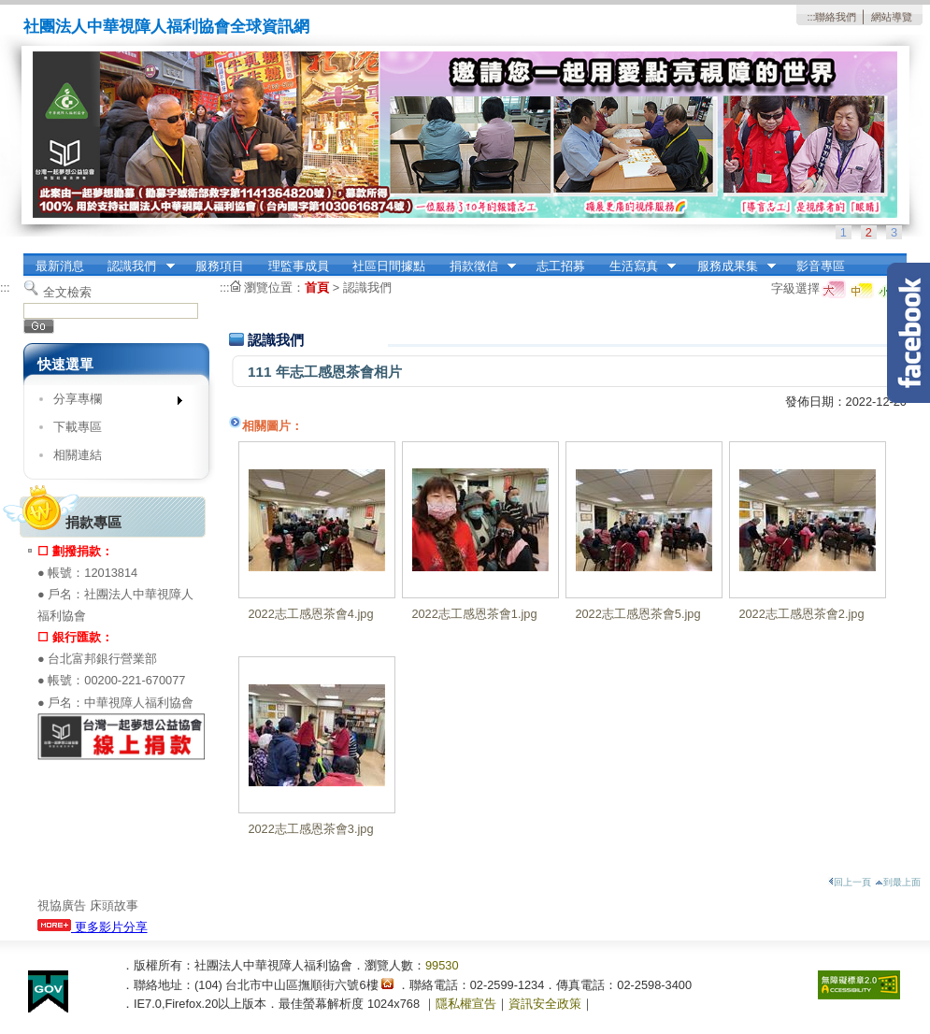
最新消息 (60, 266)
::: (811, 16)
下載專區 (77, 427)
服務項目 (219, 266)
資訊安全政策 (544, 1004)
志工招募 (561, 266)
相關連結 (77, 455)
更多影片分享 (92, 927)
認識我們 (135, 266)
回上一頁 (849, 882)
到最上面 (898, 882)
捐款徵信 (476, 266)
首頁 (317, 287)
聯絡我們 (835, 16)
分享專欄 (111, 402)
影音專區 (820, 266)
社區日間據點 (388, 266)
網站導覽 (891, 16)
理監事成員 (298, 266)
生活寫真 (636, 266)
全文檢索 (67, 292)
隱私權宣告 (466, 1004)
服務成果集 (730, 266)
